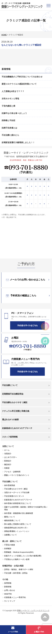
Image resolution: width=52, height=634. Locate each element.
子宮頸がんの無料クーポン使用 (16, 559)
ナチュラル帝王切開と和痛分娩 (25, 411)
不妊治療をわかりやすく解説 (25, 402)
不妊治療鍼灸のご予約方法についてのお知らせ (22, 77)
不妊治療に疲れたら (10, 135)
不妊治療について (25, 385)
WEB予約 (8, 594)
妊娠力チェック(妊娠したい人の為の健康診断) (22, 556)
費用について (9, 517)
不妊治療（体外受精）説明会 (16, 573)
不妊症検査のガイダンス (14, 496)
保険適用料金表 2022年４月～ (16, 528)
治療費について (10, 535)
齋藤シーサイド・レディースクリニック (33, 610)
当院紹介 (7, 454)
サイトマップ (9, 601)
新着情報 (7, 587)
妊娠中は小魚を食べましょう (14, 113)
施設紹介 (7, 464)
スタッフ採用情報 (25, 437)
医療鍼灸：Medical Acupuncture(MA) (19, 552)
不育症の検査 (9, 545)
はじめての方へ (10, 457)
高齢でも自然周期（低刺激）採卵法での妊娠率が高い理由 (25, 508)
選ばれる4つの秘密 (25, 419)
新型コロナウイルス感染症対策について (19, 84)
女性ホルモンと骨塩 (10, 98)
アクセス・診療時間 (12, 472)
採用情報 (7, 583)
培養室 (7, 468)
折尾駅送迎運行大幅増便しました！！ (18, 142)
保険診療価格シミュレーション (16, 531)
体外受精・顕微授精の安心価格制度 (18, 513)
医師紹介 (7, 461)
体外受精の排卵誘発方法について (17, 503)
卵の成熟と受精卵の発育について (17, 524)
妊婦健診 (7, 548)
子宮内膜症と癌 (8, 106)
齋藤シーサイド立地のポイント (16, 475)
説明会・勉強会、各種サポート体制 (18, 569)
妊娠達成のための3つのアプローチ (25, 428)
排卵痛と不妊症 (8, 120)
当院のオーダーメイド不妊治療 (16, 492)
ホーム (7, 450)
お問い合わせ (9, 590)
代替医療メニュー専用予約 (15, 597)
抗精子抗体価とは (9, 128)
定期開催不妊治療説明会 (25, 394)
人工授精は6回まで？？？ (13, 91)
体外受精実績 (9, 485)
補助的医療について (12, 520)
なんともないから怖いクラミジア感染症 (21, 45)
